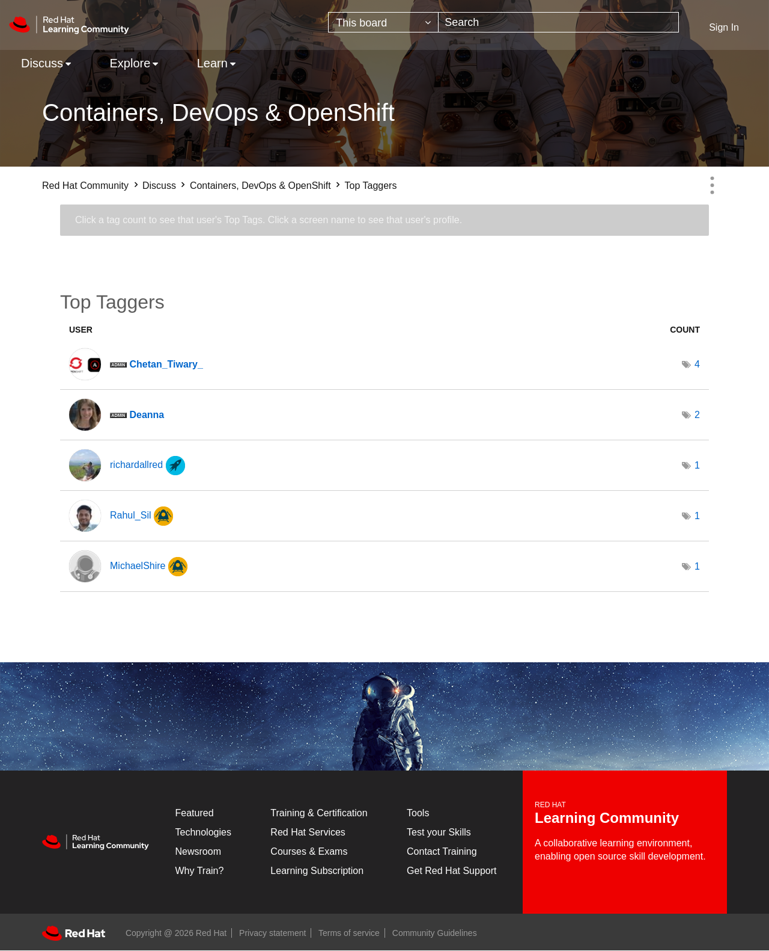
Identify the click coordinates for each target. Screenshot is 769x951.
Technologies (203, 832)
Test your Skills (439, 832)
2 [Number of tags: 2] (697, 415)
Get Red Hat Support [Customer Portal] (451, 871)
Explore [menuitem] (129, 63)
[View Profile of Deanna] (146, 415)
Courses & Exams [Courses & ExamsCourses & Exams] (308, 851)
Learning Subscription (316, 871)
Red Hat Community (85, 185)
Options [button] (712, 185)
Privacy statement (272, 933)
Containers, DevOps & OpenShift (260, 185)
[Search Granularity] (383, 22)
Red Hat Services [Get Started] (307, 832)
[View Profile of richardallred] (136, 465)
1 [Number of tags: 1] (697, 465)
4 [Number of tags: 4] (697, 364)
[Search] (558, 22)
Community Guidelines (434, 933)
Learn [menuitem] (212, 63)
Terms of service (349, 933)
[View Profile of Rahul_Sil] (130, 515)
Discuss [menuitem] (42, 63)
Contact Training (442, 851)
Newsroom (198, 851)
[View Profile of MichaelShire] (137, 566)
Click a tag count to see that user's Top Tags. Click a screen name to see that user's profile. (268, 220)
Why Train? (199, 871)
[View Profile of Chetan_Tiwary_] (165, 364)
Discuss (159, 185)
